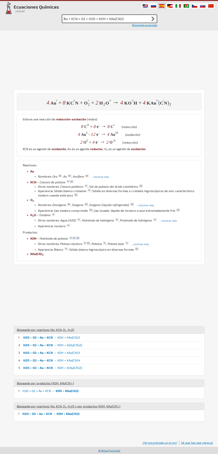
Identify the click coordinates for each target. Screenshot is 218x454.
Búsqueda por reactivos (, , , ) (45, 330)
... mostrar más (100, 176)
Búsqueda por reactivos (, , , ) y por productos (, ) (68, 406)
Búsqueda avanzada (144, 25)
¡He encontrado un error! (159, 442)
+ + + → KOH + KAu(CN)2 (51, 337)
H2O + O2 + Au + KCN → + (51, 391)
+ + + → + (51, 413)
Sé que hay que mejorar (197, 442)
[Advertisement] (109, 59)
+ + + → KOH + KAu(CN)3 (51, 352)
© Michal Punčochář (109, 450)
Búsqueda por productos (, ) (45, 383)
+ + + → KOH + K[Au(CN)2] (52, 345)
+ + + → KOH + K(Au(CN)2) (52, 367)
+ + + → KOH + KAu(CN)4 (51, 360)
